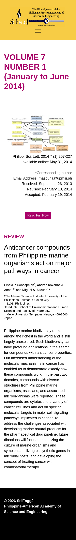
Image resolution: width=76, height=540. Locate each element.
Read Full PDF (38, 215)
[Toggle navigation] (38, 31)
